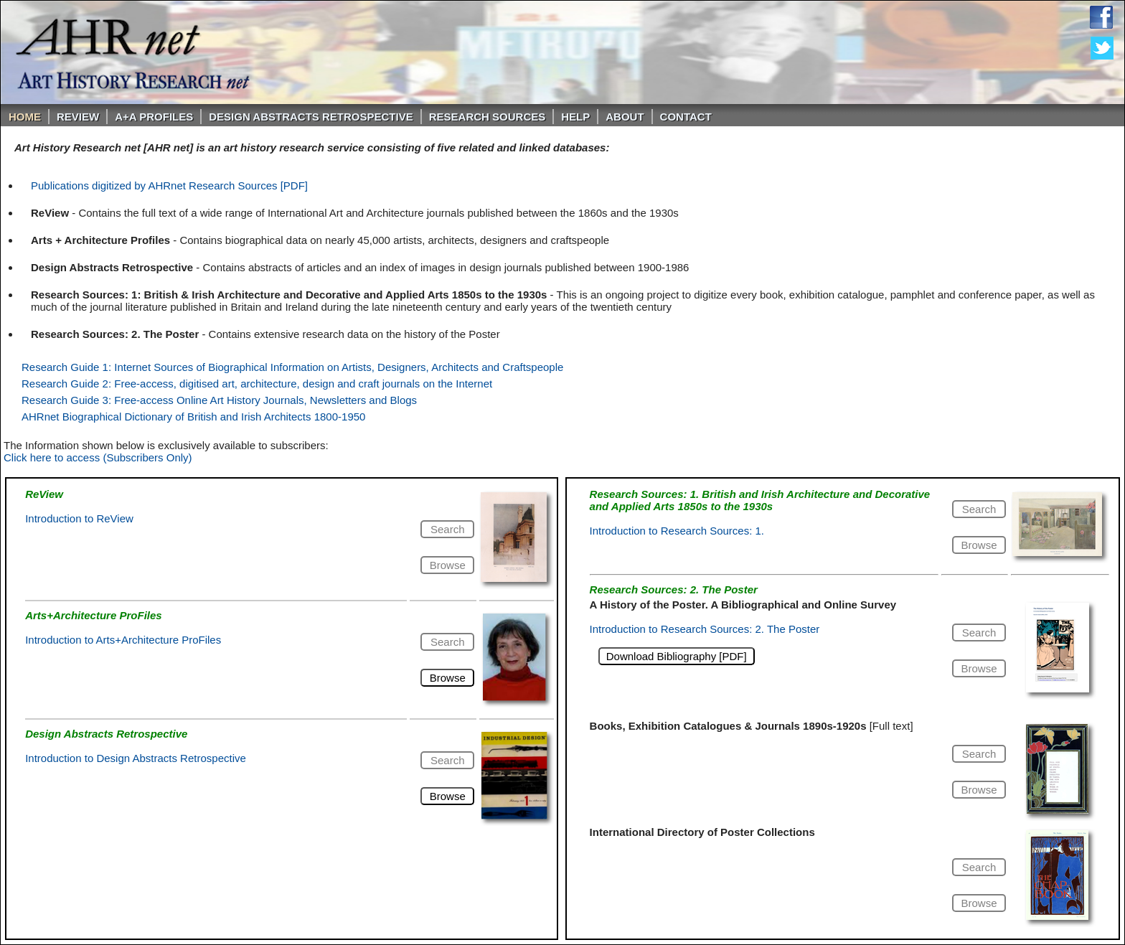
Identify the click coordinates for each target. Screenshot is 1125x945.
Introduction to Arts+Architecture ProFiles (123, 640)
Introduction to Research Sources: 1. (677, 531)
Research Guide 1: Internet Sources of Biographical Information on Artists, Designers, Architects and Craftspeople (292, 367)
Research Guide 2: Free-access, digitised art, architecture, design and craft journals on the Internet (257, 383)
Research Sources (487, 117)
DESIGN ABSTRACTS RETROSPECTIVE (311, 117)
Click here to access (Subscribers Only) (98, 457)
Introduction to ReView (79, 518)
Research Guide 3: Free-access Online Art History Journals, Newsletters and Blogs (219, 400)
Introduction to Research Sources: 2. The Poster (705, 629)
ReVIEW (78, 117)
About (625, 117)
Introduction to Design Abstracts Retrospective (135, 758)
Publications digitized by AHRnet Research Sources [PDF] (169, 185)
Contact (686, 117)
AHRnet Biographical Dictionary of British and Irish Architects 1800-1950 (193, 416)
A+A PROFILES (154, 117)
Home (25, 117)
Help (575, 117)
